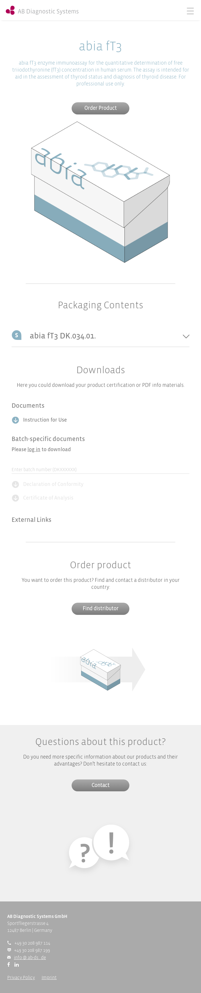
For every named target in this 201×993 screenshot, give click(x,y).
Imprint (49, 978)
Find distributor (100, 608)
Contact (100, 785)
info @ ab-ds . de (30, 958)
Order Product (100, 108)
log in (33, 449)
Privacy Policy (21, 978)
